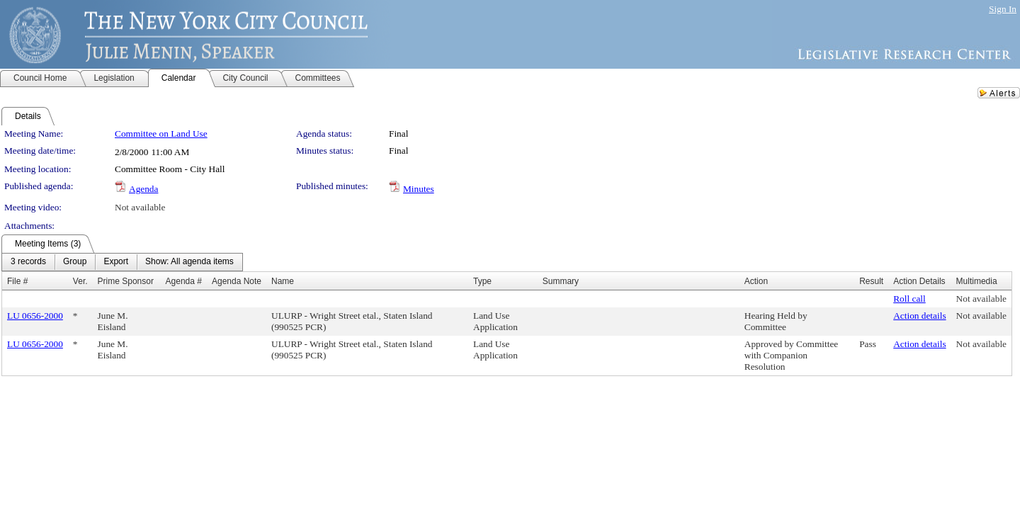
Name (282, 281)
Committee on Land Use (161, 133)
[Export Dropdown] (116, 262)
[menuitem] (28, 262)
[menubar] (122, 262)
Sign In (1002, 9)
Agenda (143, 188)
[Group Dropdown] (75, 262)
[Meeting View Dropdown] (189, 262)
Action (756, 281)
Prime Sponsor (126, 281)
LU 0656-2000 (35, 315)
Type (482, 281)
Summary (561, 281)
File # (17, 281)
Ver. (80, 281)
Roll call (909, 298)
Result (871, 281)
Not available (140, 207)
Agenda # (184, 281)
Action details (919, 315)
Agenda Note (236, 281)
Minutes (418, 188)
